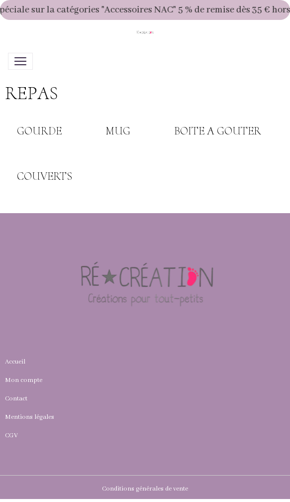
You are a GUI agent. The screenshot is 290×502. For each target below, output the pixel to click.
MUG (117, 131)
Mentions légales (29, 417)
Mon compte (23, 380)
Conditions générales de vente (145, 489)
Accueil (15, 362)
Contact (16, 398)
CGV (11, 435)
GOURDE (39, 131)
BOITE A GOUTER (217, 131)
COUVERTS (44, 176)
